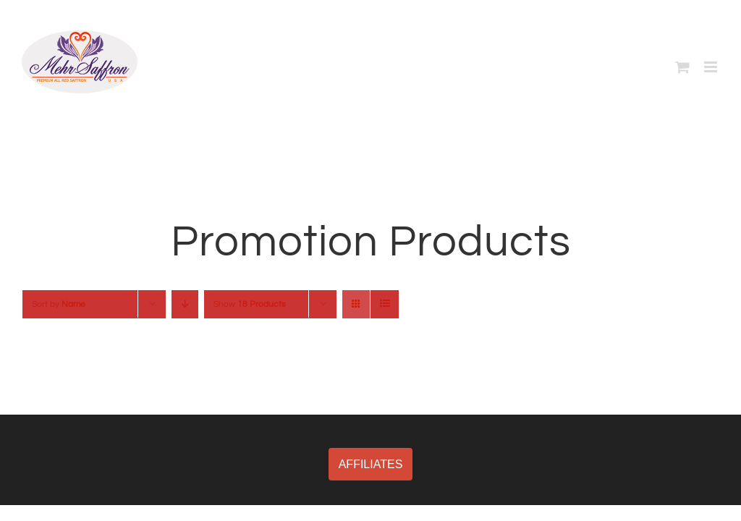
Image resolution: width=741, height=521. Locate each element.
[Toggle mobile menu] (711, 67)
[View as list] (384, 304)
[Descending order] (185, 304)
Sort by (58, 304)
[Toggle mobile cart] (682, 67)
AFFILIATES (371, 464)
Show (249, 304)
